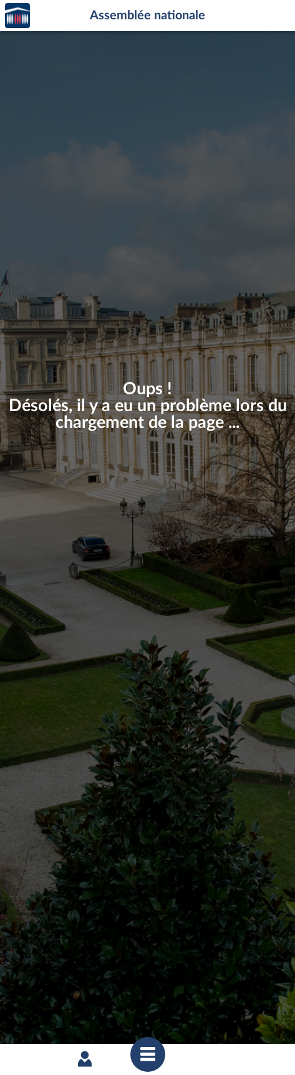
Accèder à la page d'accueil (17, 16)
